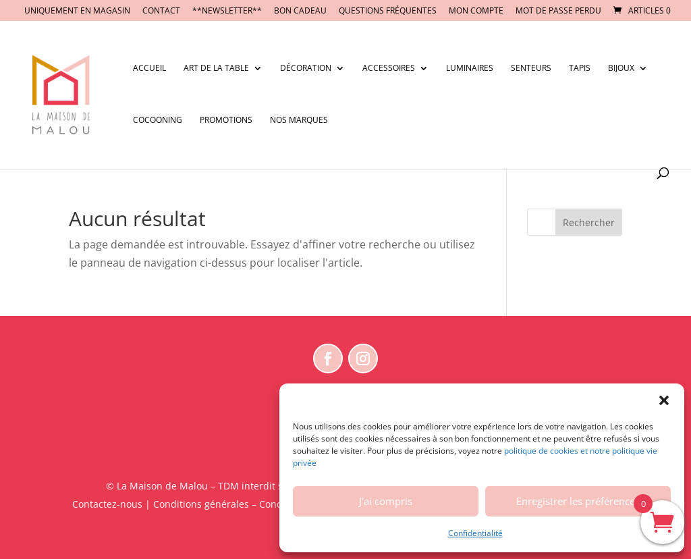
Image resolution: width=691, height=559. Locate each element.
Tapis (579, 68)
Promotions (226, 120)
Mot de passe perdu (558, 11)
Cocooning (157, 120)
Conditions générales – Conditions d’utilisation (258, 504)
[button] (664, 400)
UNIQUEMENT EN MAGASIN (77, 11)
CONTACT (161, 11)
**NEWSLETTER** (227, 11)
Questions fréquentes (388, 11)
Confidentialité (475, 533)
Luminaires (469, 68)
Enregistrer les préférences (578, 501)
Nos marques (299, 120)
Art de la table (216, 68)
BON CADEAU (300, 11)
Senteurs (531, 68)
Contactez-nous (107, 504)
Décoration (305, 68)
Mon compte (476, 11)
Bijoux (621, 68)
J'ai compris (385, 501)
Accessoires (388, 68)
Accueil (149, 68)
